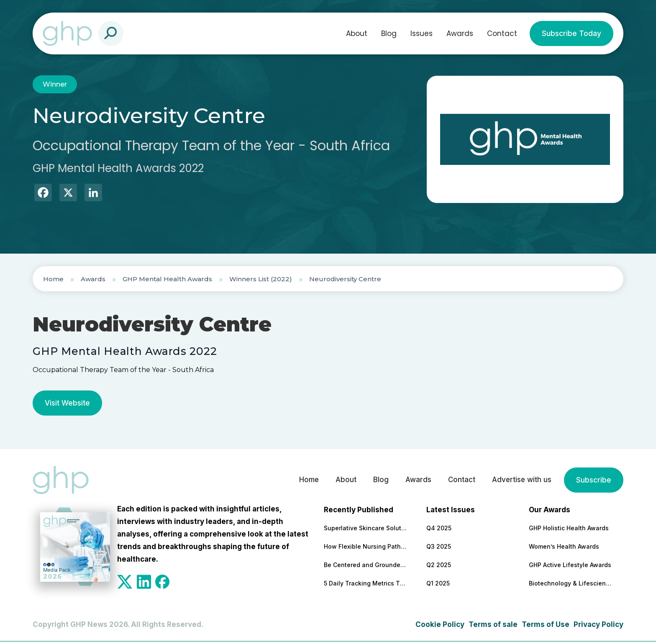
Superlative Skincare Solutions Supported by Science (365, 528)
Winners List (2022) (260, 279)
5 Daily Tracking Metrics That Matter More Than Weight (365, 583)
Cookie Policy (439, 624)
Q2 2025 (438, 564)
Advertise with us (521, 480)
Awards (459, 33)
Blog (389, 33)
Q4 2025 (438, 528)
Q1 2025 (438, 583)
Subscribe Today (571, 33)
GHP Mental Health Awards (167, 279)
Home (53, 279)
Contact (502, 33)
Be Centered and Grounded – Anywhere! (365, 564)
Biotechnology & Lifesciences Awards (570, 583)
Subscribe (593, 480)
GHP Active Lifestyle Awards (570, 564)
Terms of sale (493, 624)
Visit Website (67, 403)
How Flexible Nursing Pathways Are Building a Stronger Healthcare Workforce (365, 546)
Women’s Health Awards (564, 546)
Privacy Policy (598, 624)
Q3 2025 (438, 546)
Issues (421, 33)
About (356, 33)
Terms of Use (545, 624)
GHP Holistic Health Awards (569, 528)
